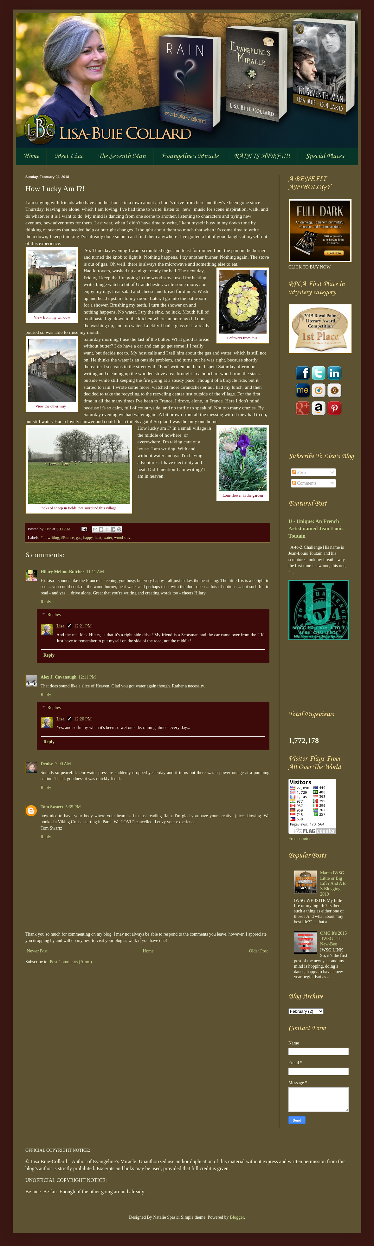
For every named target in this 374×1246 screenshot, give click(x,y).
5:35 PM (73, 807)
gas (78, 537)
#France (67, 537)
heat (98, 537)
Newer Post (37, 951)
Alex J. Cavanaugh (58, 677)
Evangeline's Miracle (189, 156)
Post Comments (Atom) (71, 961)
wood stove (123, 537)
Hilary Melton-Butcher (62, 571)
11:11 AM (95, 571)
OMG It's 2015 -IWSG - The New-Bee (333, 938)
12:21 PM (83, 626)
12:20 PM (83, 719)
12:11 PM (87, 677)
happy (88, 537)
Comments (304, 483)
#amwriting (50, 537)
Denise (47, 763)
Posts (299, 472)
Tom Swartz (52, 807)
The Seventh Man (121, 156)
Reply (46, 602)
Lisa (48, 529)
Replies (54, 615)
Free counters (300, 838)
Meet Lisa (68, 156)
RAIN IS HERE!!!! (262, 156)
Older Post (258, 951)
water (107, 537)
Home (31, 156)
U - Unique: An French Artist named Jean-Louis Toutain (316, 528)
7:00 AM (63, 763)
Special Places (325, 156)
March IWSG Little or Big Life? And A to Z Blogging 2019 (333, 884)
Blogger (237, 1217)
